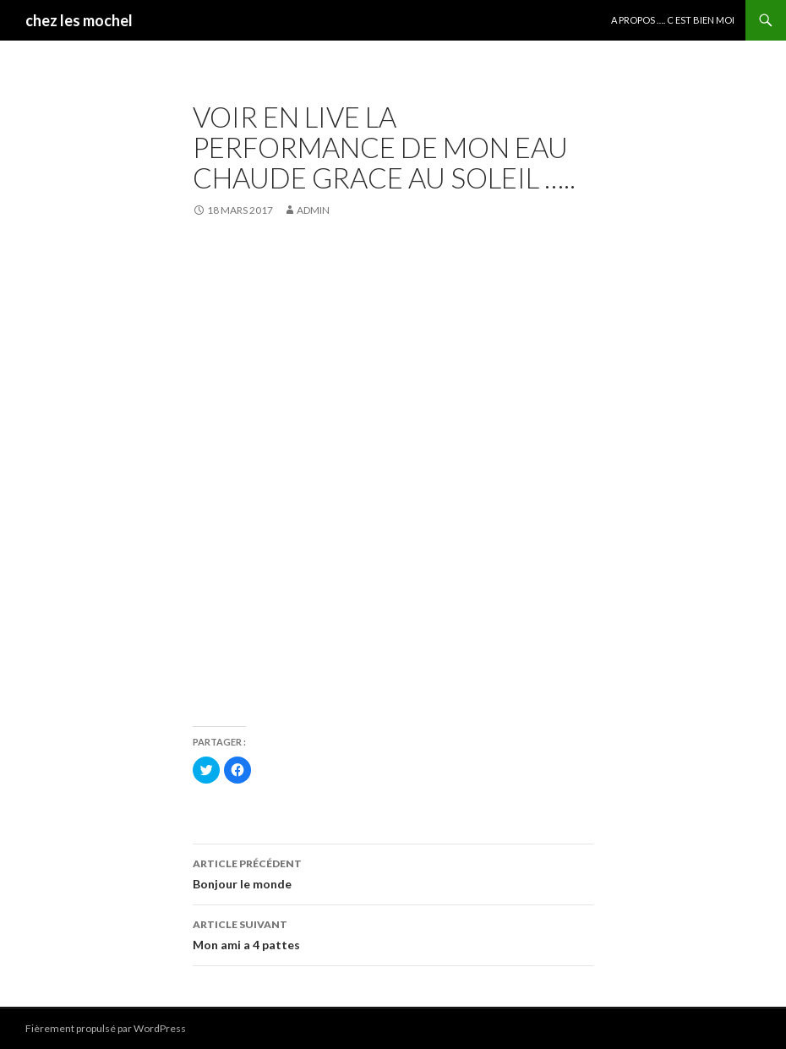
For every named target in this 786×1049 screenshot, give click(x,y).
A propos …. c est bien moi (672, 19)
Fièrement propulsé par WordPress (105, 1028)
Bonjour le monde (393, 872)
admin (313, 210)
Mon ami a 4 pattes (393, 933)
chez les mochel (79, 20)
